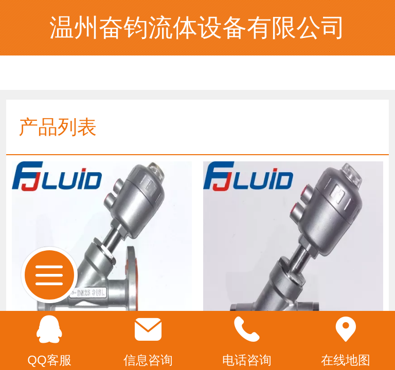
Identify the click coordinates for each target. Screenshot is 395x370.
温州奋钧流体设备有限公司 (197, 27)
